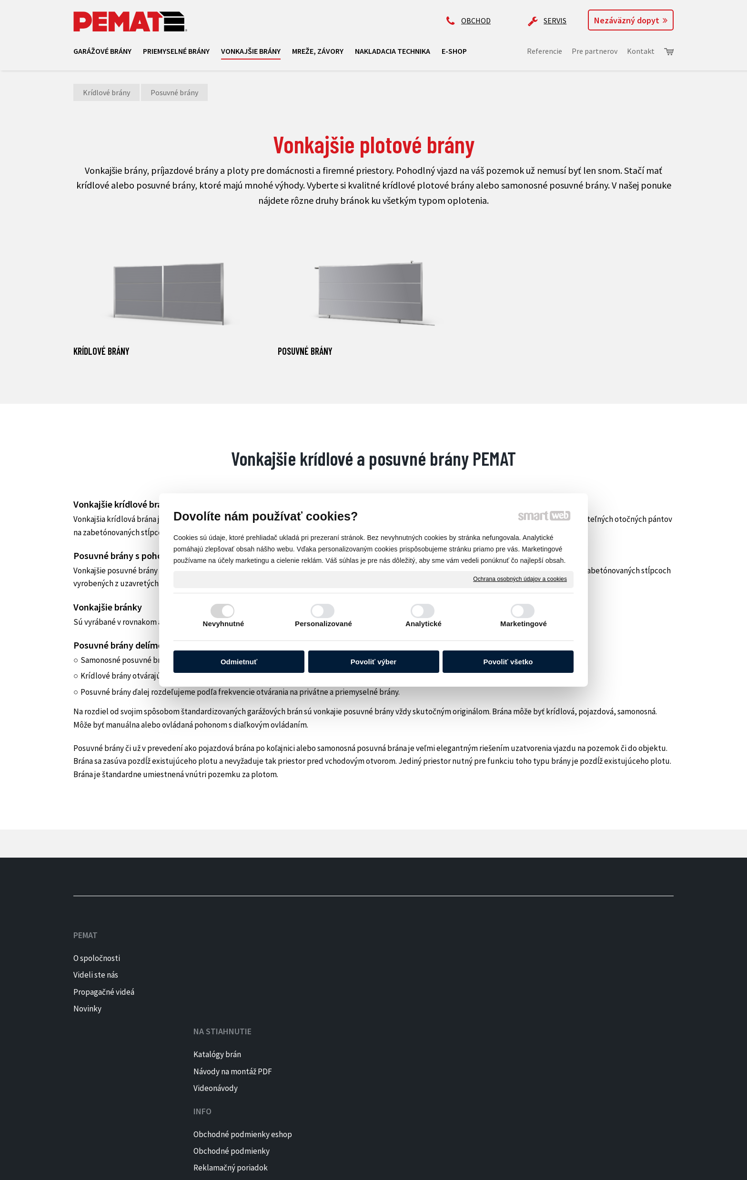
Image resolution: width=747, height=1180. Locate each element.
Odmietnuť (239, 662)
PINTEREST (603, 992)
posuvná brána (382, 748)
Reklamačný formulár (358, 1008)
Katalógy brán (221, 958)
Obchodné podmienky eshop (370, 958)
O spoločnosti (96, 958)
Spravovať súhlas (386, 1166)
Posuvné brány (305, 351)
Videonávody (219, 992)
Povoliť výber (373, 662)
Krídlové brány (101, 351)
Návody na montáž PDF (236, 975)
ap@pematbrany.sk (478, 986)
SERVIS (555, 20)
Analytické (423, 624)
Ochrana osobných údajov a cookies (520, 579)
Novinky (87, 1008)
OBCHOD (476, 20)
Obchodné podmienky (359, 975)
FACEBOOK (601, 958)
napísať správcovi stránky (229, 1166)
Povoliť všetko (508, 662)
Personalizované (323, 624)
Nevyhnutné (223, 624)
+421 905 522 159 (472, 949)
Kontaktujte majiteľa (481, 1024)
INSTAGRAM (604, 975)
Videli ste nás (96, 975)
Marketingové (523, 624)
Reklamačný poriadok (358, 992)
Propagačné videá (103, 992)
